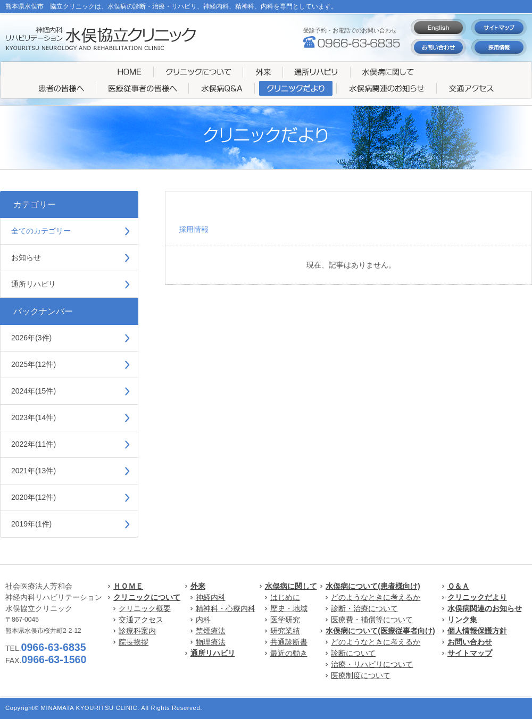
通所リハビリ (33, 284)
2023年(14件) (33, 417)
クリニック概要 (145, 608)
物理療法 (211, 642)
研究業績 (285, 630)
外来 (197, 586)
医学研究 (285, 619)
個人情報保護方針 (477, 630)
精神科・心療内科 (225, 608)
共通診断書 (288, 642)
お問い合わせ (469, 642)
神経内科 (211, 597)
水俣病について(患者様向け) (373, 586)
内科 (203, 619)
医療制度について (360, 675)
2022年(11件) (33, 444)
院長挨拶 (133, 642)
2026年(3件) (31, 337)
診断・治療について (364, 608)
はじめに (285, 597)
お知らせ (26, 257)
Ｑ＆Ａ (458, 586)
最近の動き (288, 653)
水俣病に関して (291, 586)
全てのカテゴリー (41, 231)
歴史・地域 (288, 608)
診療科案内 (137, 630)
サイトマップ (469, 653)
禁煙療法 (211, 630)
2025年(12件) (33, 364)
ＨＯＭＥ (128, 586)
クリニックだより (477, 597)
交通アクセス (141, 619)
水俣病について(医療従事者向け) (380, 630)
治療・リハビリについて (372, 664)
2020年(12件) (33, 497)
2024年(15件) (33, 391)
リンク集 (462, 619)
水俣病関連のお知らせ (484, 608)
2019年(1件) (31, 524)
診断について (353, 653)
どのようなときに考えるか (375, 597)
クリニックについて (146, 597)
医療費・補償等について (372, 619)
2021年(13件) (33, 470)
